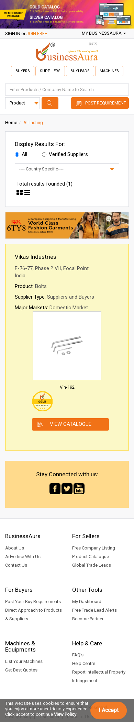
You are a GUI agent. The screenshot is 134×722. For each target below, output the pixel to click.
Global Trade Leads (91, 565)
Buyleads (80, 71)
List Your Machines (24, 661)
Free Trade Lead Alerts (94, 610)
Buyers (22, 71)
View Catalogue (70, 424)
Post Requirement (105, 102)
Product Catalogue (90, 556)
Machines (109, 71)
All (21, 154)
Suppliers (50, 71)
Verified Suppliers (65, 154)
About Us (14, 548)
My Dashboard (86, 601)
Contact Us (16, 565)
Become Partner (87, 618)
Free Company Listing (93, 548)
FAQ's (77, 654)
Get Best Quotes (21, 670)
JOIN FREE (36, 33)
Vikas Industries (35, 256)
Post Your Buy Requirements (33, 601)
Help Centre (83, 663)
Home (11, 122)
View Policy (65, 714)
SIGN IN (12, 33)
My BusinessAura (104, 33)
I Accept (109, 710)
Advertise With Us (23, 556)
